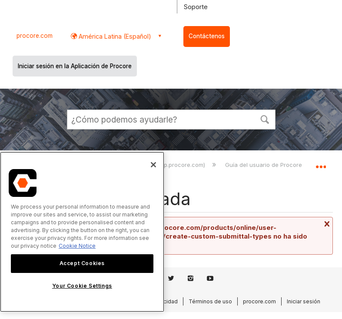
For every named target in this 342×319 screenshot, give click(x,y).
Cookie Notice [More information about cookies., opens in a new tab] (77, 246)
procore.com (35, 35)
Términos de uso (210, 301)
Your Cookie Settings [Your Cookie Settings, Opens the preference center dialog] (82, 285)
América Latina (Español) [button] (114, 36)
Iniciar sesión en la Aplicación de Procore (75, 66)
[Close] (153, 164)
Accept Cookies (82, 263)
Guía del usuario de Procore (264, 164)
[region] (82, 232)
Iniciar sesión (303, 301)
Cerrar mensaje (326, 224)
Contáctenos (207, 36)
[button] (265, 118)
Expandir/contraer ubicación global (320, 163)
